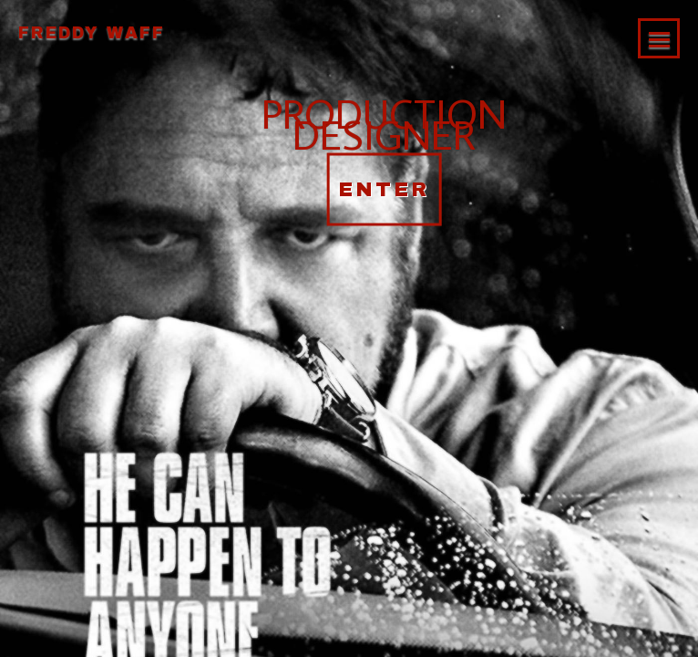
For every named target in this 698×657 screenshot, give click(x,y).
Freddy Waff (91, 33)
